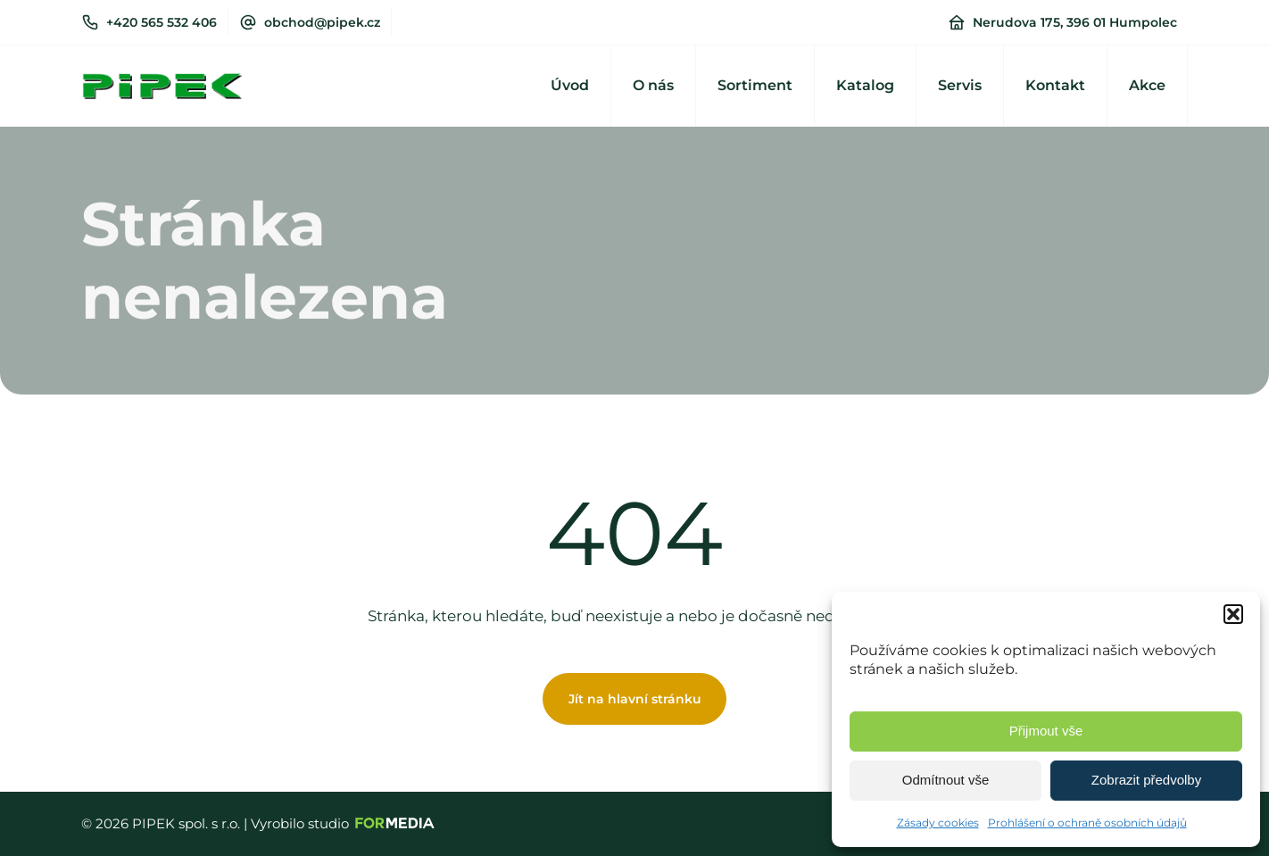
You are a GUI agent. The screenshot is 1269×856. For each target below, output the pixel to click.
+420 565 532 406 (161, 22)
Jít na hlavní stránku (634, 699)
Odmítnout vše (946, 779)
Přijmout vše (1046, 730)
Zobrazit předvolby (1146, 779)
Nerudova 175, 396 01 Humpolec (1075, 22)
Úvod (570, 85)
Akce (1147, 85)
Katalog (865, 85)
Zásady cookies (938, 822)
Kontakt (1055, 85)
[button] (1233, 614)
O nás (653, 85)
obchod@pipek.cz (322, 22)
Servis (960, 85)
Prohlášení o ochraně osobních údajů (1087, 822)
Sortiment (754, 85)
